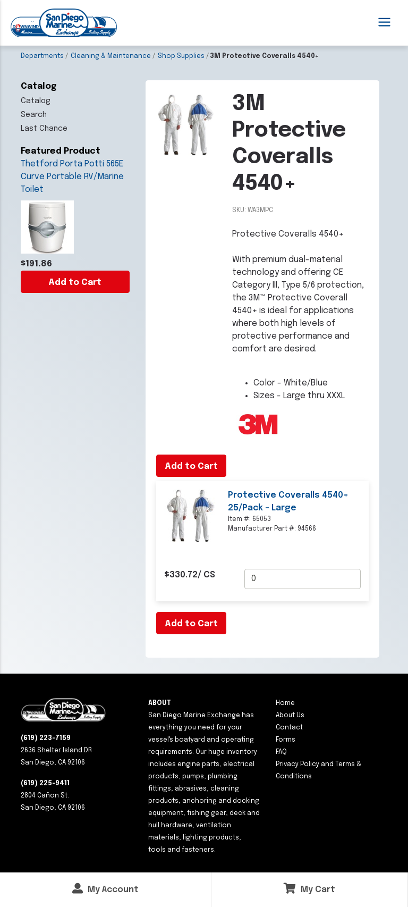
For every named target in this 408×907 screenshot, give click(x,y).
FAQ (281, 752)
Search (34, 115)
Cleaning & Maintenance (111, 56)
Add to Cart (74, 282)
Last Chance (44, 128)
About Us (290, 715)
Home (285, 703)
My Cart (309, 888)
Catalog (35, 101)
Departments (42, 56)
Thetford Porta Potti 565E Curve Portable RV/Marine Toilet (72, 176)
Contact (289, 728)
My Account (105, 888)
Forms (285, 740)
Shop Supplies (181, 56)
